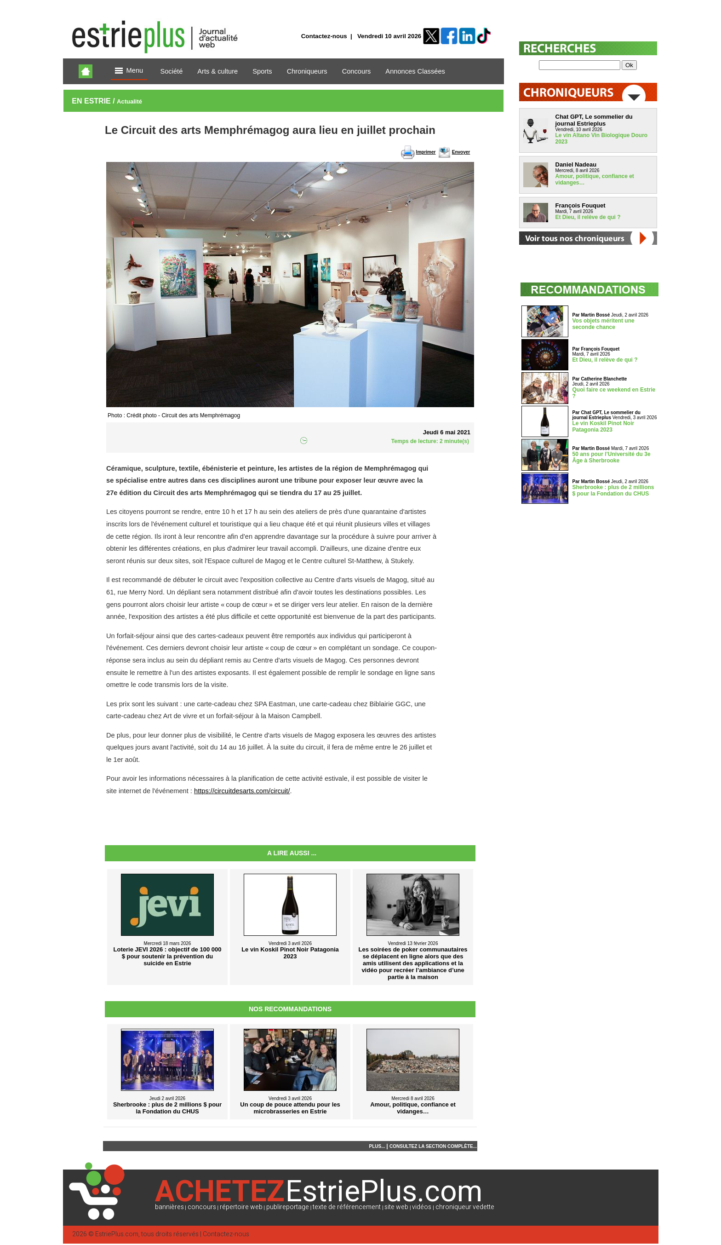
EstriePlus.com (116, 1234)
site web (396, 1207)
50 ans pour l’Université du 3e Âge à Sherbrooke (611, 457)
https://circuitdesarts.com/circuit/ (242, 791)
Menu (129, 71)
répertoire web (241, 1207)
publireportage (287, 1207)
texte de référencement (347, 1207)
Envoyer (461, 152)
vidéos (421, 1207)
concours (202, 1207)
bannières (169, 1207)
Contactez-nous (324, 36)
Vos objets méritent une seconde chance (603, 323)
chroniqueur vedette (464, 1207)
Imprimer (426, 152)
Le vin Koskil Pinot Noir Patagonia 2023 (603, 426)
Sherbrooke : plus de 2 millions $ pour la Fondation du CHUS (613, 490)
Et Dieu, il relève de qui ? (588, 217)
